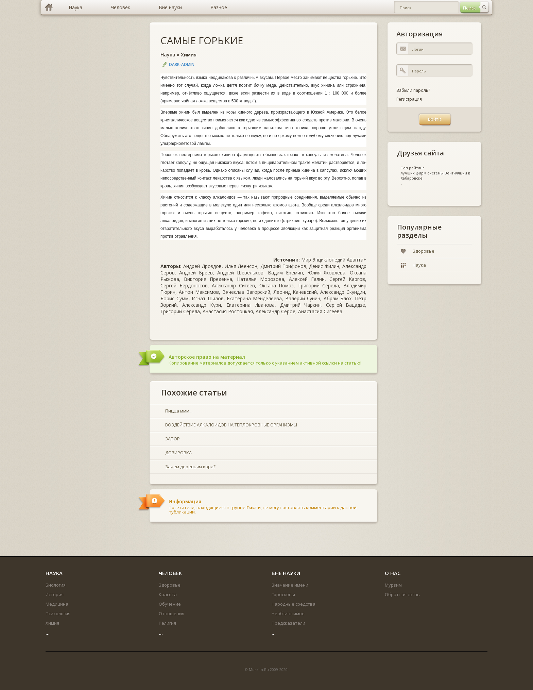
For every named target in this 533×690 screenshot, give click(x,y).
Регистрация (409, 99)
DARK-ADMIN (181, 64)
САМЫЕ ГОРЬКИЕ (201, 40)
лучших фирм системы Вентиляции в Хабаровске (435, 175)
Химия (188, 54)
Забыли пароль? (413, 90)
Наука (167, 54)
